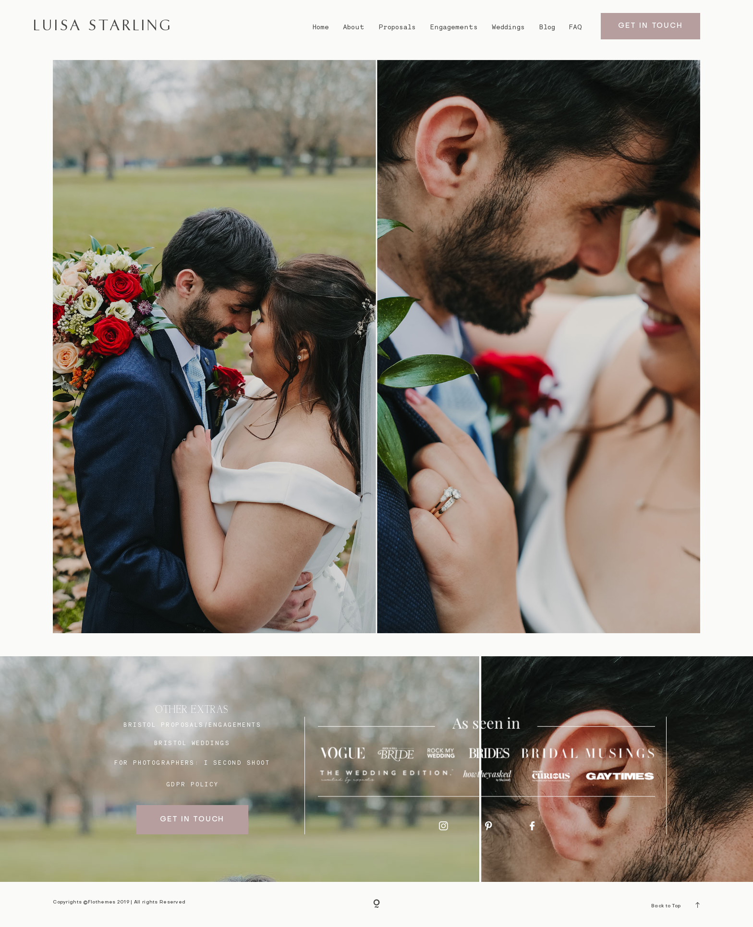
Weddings (508, 27)
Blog (547, 27)
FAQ (575, 27)
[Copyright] (376, 904)
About (353, 27)
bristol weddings (192, 742)
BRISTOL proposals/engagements (192, 724)
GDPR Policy (192, 784)
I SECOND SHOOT (237, 762)
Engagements (454, 27)
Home (320, 27)
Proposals (397, 27)
